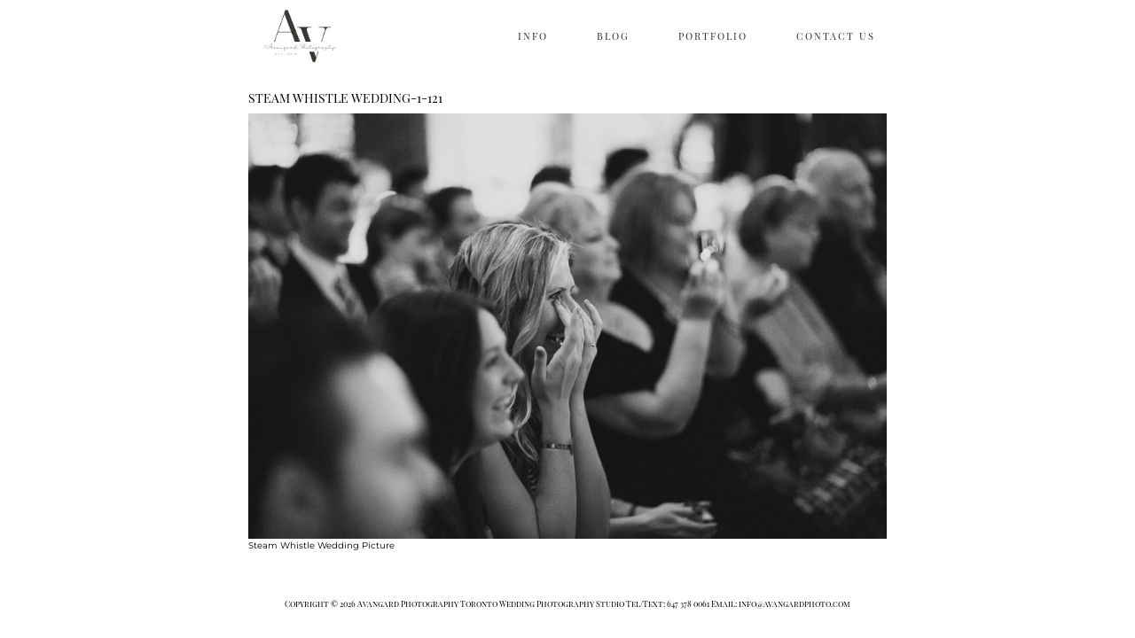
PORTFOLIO (713, 36)
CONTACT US (835, 36)
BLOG (613, 36)
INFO (533, 36)
